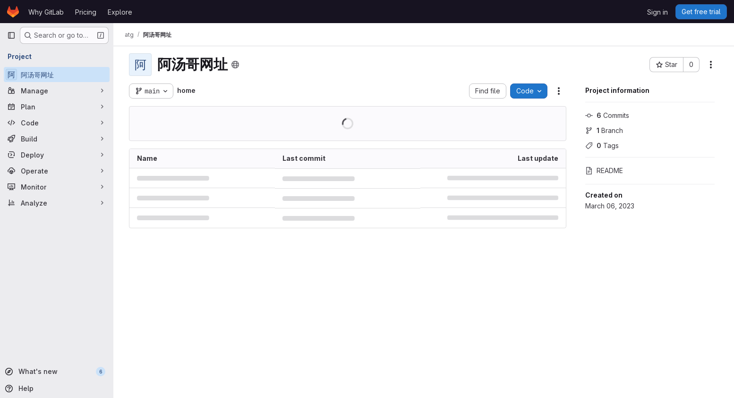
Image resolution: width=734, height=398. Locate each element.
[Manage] (57, 90)
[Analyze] (57, 202)
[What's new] (56, 371)
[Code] (57, 122)
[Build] (57, 138)
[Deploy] (57, 154)
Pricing (85, 12)
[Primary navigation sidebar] (11, 35)
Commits (607, 115)
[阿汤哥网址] (57, 74)
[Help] (56, 388)
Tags (602, 145)
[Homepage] (13, 11)
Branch (604, 130)
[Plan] (57, 106)
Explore (120, 12)
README (604, 170)
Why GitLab (46, 12)
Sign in (657, 12)
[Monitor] (57, 186)
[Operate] (57, 170)
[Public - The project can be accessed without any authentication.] (235, 64)
